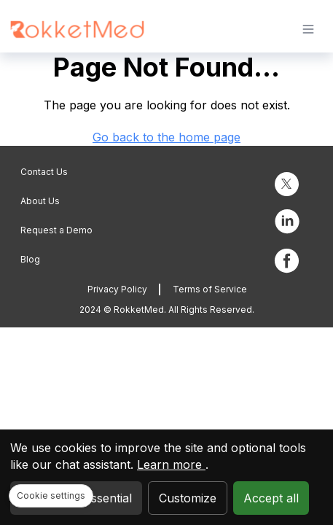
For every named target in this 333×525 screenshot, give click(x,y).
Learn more (171, 464)
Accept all (271, 498)
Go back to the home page (166, 137)
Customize (187, 498)
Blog (30, 259)
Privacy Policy (117, 289)
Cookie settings (51, 495)
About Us (40, 200)
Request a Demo (56, 230)
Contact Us (44, 171)
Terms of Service (210, 289)
